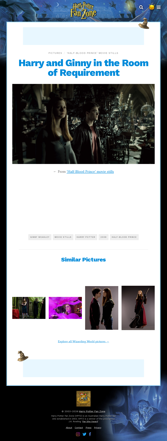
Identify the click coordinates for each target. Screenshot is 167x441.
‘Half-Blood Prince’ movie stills (92, 53)
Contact (79, 427)
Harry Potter (86, 237)
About (69, 427)
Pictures (55, 53)
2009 (103, 237)
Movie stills (63, 237)
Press (88, 427)
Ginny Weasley (39, 237)
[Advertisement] (83, 36)
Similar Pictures (83, 259)
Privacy (97, 427)
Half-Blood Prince (124, 237)
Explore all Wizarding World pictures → (83, 341)
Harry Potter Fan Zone (92, 411)
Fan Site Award (90, 421)
